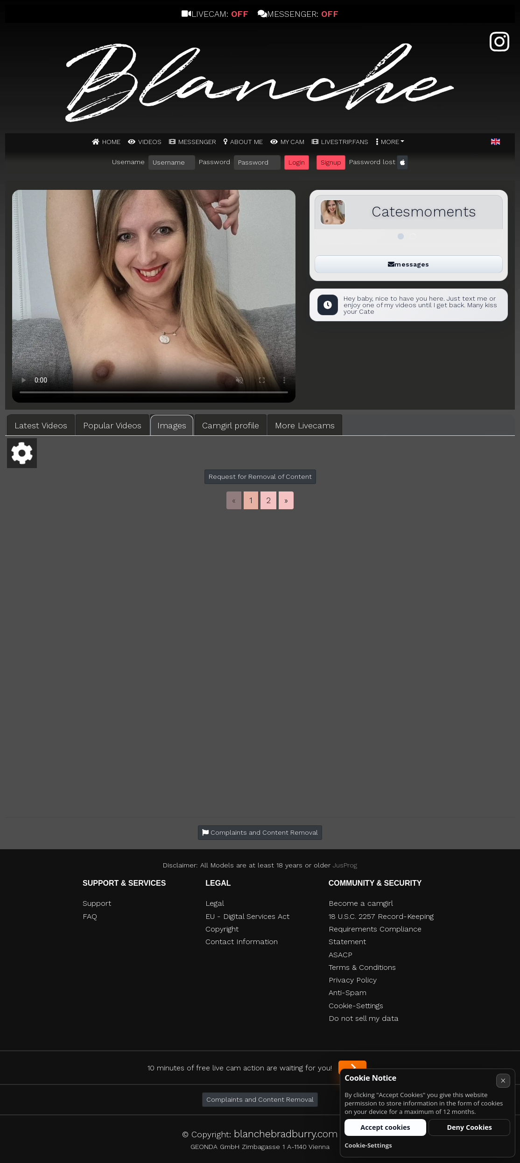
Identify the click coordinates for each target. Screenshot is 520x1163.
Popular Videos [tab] (112, 425)
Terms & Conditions (362, 967)
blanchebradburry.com (286, 1134)
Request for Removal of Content (260, 476)
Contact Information (241, 941)
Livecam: (215, 14)
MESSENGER (197, 141)
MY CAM (292, 141)
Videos (150, 141)
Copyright (222, 929)
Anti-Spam (347, 992)
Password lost (372, 162)
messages (408, 264)
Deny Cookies (469, 1127)
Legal (214, 903)
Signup (331, 162)
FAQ (90, 916)
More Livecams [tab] (305, 425)
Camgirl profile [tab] (230, 425)
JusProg (345, 865)
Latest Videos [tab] (40, 425)
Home (111, 141)
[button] (495, 142)
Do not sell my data (364, 1018)
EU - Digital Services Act (247, 916)
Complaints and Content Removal (260, 1099)
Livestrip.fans (344, 141)
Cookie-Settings (356, 1005)
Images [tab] (171, 425)
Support (97, 903)
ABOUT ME (246, 141)
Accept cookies (385, 1127)
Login (296, 162)
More (390, 141)
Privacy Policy (353, 979)
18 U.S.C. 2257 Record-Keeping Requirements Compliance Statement (381, 929)
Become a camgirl (361, 903)
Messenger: (298, 14)
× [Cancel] (503, 1080)
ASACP (340, 954)
